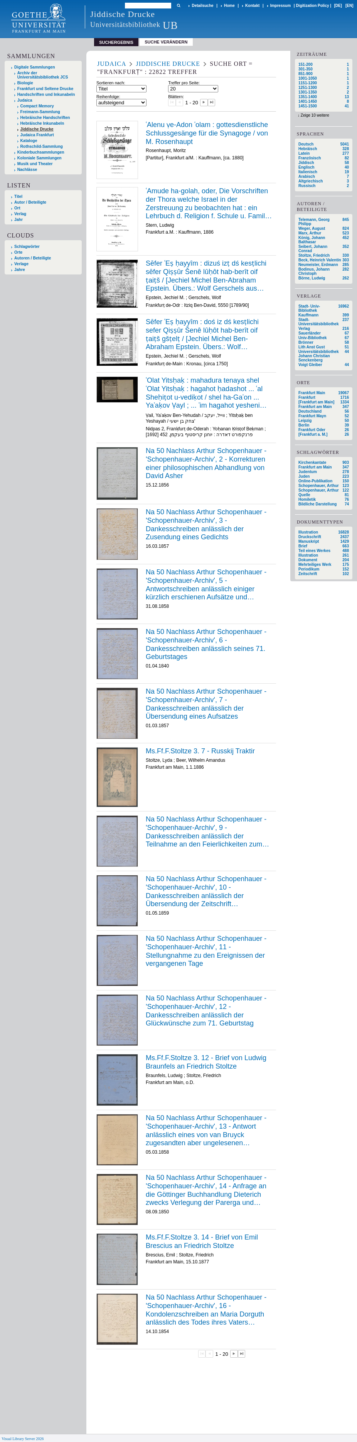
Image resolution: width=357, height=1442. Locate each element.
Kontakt (252, 5)
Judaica (24, 100)
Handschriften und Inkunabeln (46, 94)
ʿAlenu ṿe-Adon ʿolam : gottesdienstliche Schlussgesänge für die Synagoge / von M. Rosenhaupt (207, 133)
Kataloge (28, 141)
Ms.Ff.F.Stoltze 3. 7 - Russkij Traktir (200, 751)
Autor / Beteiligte (30, 202)
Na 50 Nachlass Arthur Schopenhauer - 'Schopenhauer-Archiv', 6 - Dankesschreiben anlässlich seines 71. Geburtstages (206, 644)
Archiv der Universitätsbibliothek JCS (42, 75)
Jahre (19, 270)
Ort (17, 208)
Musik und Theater (35, 164)
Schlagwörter (27, 246)
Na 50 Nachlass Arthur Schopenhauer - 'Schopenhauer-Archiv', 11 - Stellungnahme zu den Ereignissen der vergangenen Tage (206, 951)
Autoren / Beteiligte (32, 258)
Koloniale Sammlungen (39, 158)
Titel (18, 196)
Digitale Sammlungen (34, 67)
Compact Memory (37, 106)
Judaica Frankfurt (37, 135)
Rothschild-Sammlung (41, 146)
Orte (18, 252)
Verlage (21, 264)
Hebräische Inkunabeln (42, 123)
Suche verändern (166, 42)
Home (229, 5)
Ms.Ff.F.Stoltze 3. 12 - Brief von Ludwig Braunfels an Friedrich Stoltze (206, 1062)
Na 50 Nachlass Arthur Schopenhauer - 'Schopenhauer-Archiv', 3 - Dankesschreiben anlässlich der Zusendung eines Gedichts (206, 524)
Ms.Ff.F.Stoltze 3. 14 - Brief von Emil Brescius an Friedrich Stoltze (202, 1241)
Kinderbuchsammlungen (40, 152)
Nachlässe (27, 169)
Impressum (280, 5)
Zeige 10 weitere (315, 115)
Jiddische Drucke (37, 129)
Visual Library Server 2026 (23, 1439)
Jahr (18, 219)
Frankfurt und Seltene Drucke (45, 89)
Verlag (20, 214)
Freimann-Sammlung (40, 112)
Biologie (25, 83)
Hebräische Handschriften (45, 117)
